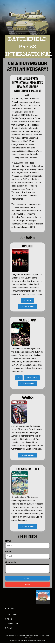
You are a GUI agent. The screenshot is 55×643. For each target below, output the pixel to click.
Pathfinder (32, 377)
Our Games (12, 614)
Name (8, 541)
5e (19, 377)
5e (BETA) (27, 300)
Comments (10, 562)
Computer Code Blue (38, 640)
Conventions (12, 623)
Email (8, 551)
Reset (27, 584)
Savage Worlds (27, 306)
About (9, 619)
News (9, 628)
